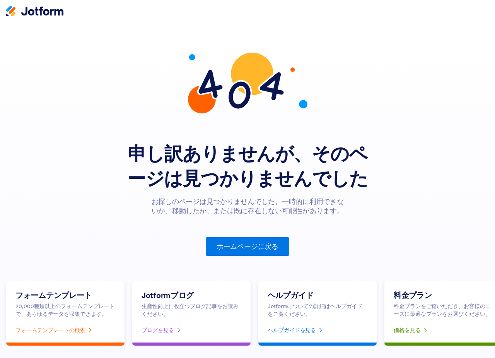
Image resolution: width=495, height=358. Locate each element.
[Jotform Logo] (34, 12)
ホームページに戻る (247, 246)
